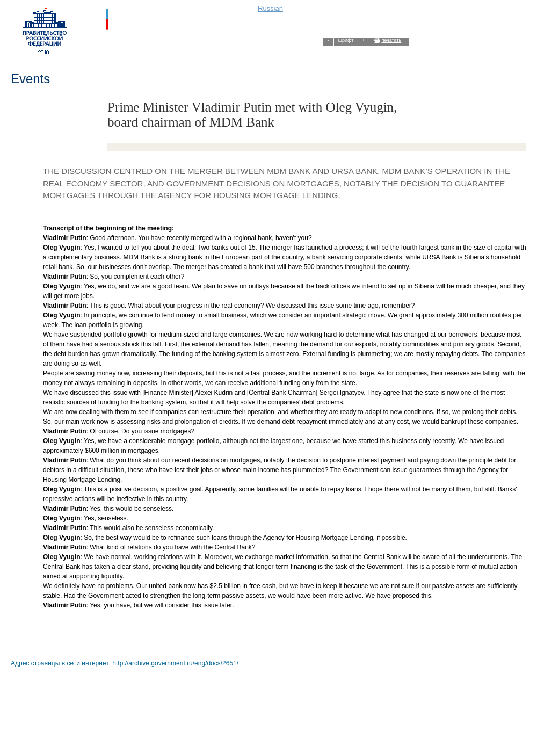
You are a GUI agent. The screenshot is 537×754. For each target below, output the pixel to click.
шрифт (346, 40)
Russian (270, 8)
